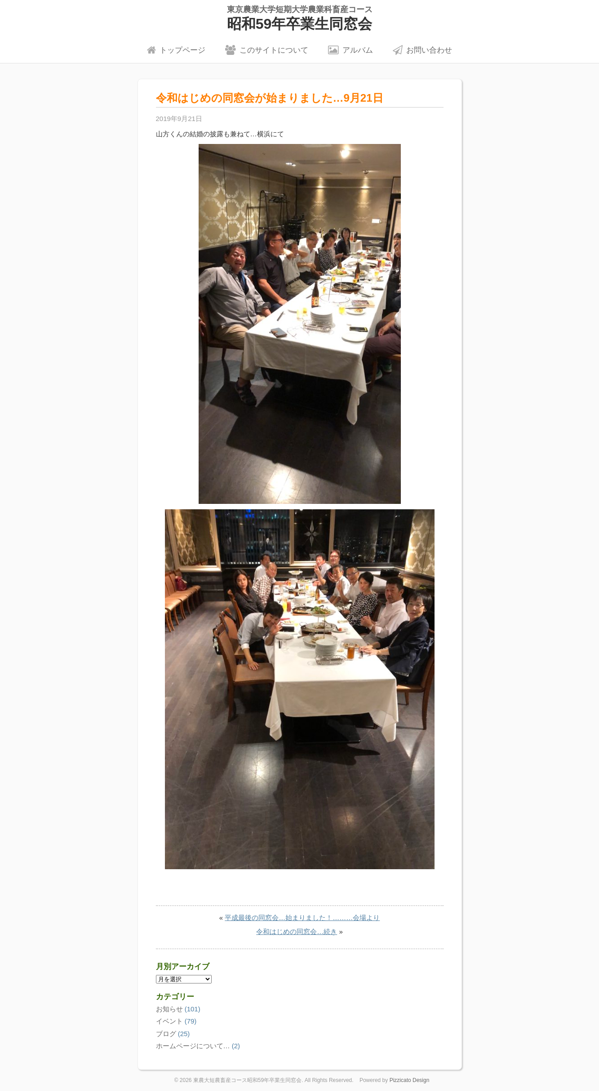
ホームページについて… (193, 1046)
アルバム (350, 50)
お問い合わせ (422, 50)
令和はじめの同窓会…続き (296, 931)
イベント (169, 1021)
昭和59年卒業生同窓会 (299, 18)
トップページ (176, 50)
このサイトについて (266, 50)
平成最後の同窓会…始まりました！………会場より (302, 917)
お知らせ (169, 1009)
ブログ (166, 1033)
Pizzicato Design (410, 1080)
